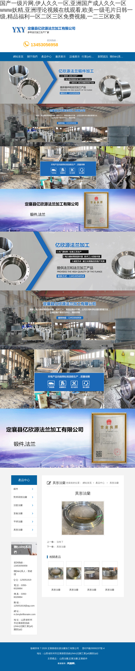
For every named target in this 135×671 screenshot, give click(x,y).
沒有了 (60, 542)
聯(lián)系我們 (117, 56)
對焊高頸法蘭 (24, 497)
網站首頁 (18, 56)
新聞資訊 (103, 56)
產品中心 (46, 56)
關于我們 (32, 56)
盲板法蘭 (24, 513)
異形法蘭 (24, 529)
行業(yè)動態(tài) (89, 56)
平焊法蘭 (24, 521)
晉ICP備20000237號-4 (93, 648)
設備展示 (75, 56)
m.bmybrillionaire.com (25, 614)
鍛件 (24, 488)
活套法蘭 (24, 505)
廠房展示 (60, 56)
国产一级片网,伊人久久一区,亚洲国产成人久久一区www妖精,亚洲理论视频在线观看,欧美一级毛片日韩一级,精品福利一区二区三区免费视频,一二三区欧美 (66, 10)
